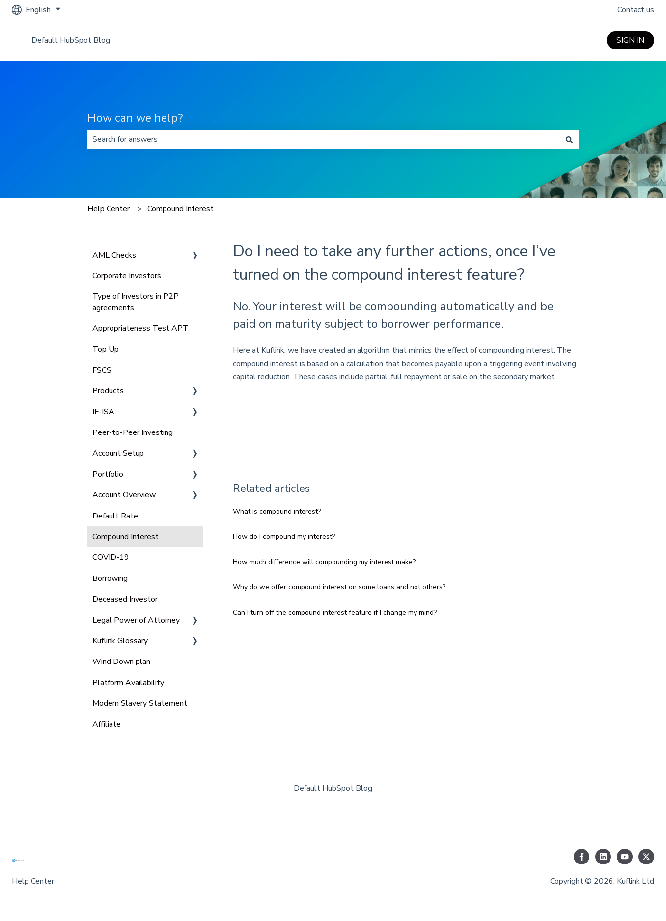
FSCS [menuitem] (101, 370)
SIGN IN (630, 40)
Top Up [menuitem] (105, 349)
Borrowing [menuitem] (110, 578)
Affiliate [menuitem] (106, 724)
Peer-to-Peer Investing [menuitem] (132, 432)
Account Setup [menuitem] (118, 453)
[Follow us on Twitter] (646, 856)
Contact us (635, 9)
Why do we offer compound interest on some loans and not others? (339, 587)
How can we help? (135, 118)
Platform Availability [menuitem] (128, 682)
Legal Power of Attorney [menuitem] (136, 620)
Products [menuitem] (108, 390)
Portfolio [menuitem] (107, 474)
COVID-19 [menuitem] (110, 557)
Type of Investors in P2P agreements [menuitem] (135, 302)
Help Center (108, 208)
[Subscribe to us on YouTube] (625, 856)
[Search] (569, 139)
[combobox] (323, 139)
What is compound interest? (277, 511)
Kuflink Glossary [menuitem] (120, 640)
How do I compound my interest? (284, 536)
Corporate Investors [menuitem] (126, 275)
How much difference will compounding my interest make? (324, 562)
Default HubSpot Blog (70, 40)
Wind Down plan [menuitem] (121, 661)
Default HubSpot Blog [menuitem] (333, 788)
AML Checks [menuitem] (114, 255)
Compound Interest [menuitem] (125, 536)
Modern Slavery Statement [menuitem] (139, 703)
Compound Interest (180, 208)
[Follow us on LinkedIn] (603, 856)
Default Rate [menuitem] (115, 516)
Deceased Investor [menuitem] (125, 599)
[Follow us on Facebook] (581, 856)
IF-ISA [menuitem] (103, 411)
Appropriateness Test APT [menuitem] (140, 328)
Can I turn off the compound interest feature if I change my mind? (335, 612)
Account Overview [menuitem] (124, 494)
